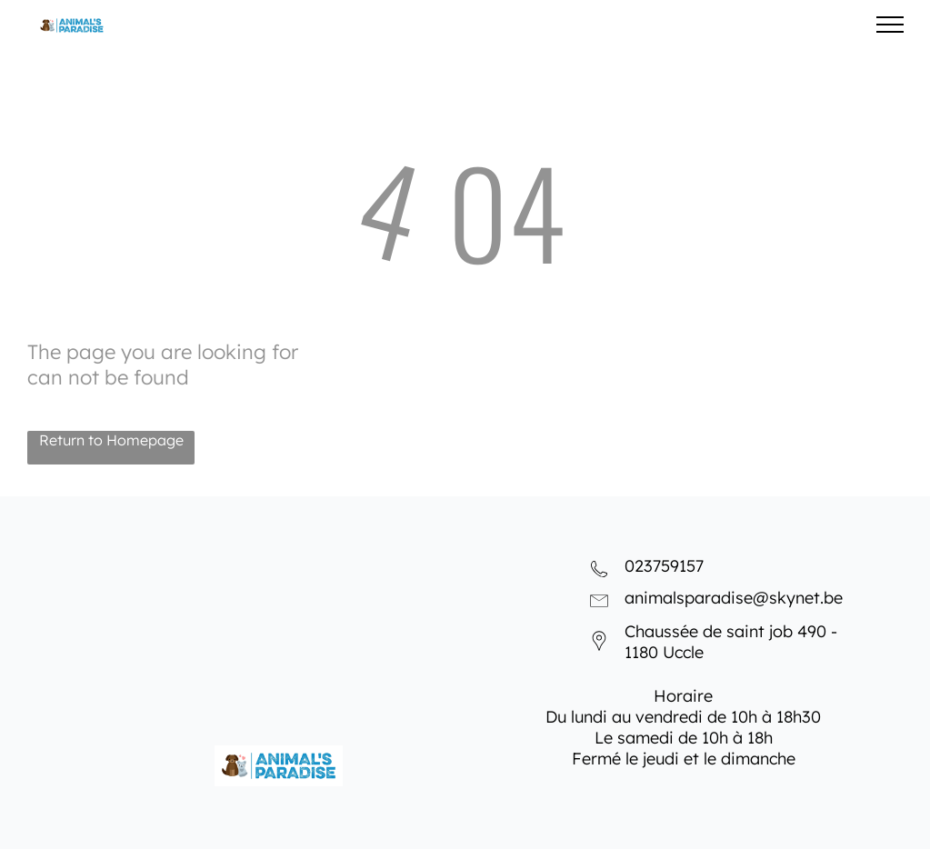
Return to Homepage (111, 440)
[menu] (890, 24)
